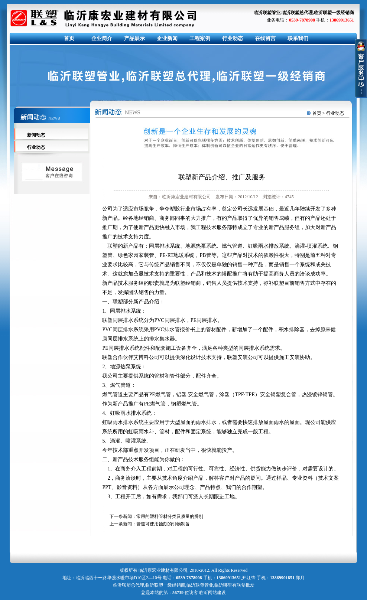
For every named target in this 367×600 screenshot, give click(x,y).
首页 (69, 38)
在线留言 (265, 38)
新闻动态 (36, 135)
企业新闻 (167, 38)
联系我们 (298, 38)
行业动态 (232, 38)
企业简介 (101, 38)
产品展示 (134, 38)
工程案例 (199, 38)
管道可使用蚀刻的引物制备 (163, 523)
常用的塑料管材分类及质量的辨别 (169, 516)
